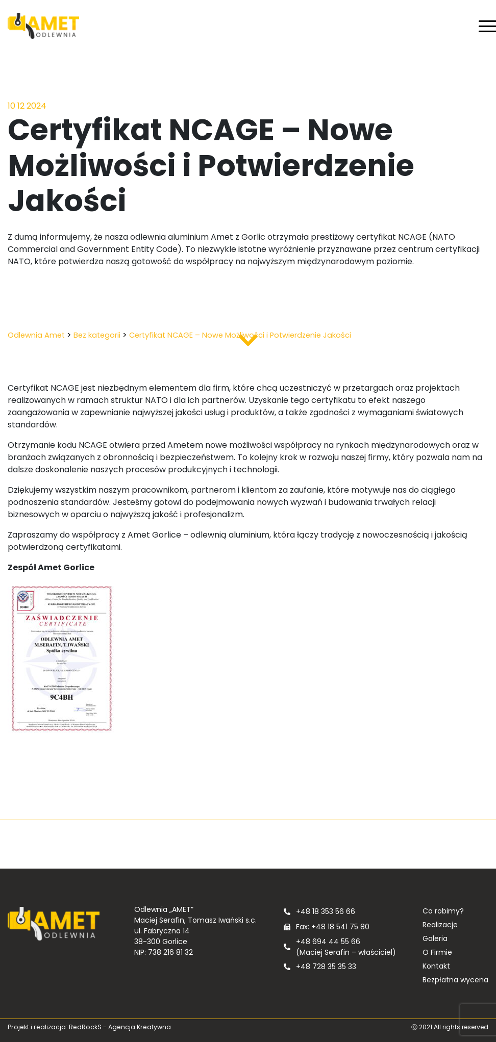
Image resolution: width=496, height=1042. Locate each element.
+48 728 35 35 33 (326, 966)
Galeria (435, 938)
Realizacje (440, 925)
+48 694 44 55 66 (328, 941)
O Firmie (437, 952)
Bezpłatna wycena (455, 980)
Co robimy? (443, 911)
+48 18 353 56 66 (325, 911)
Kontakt (436, 966)
